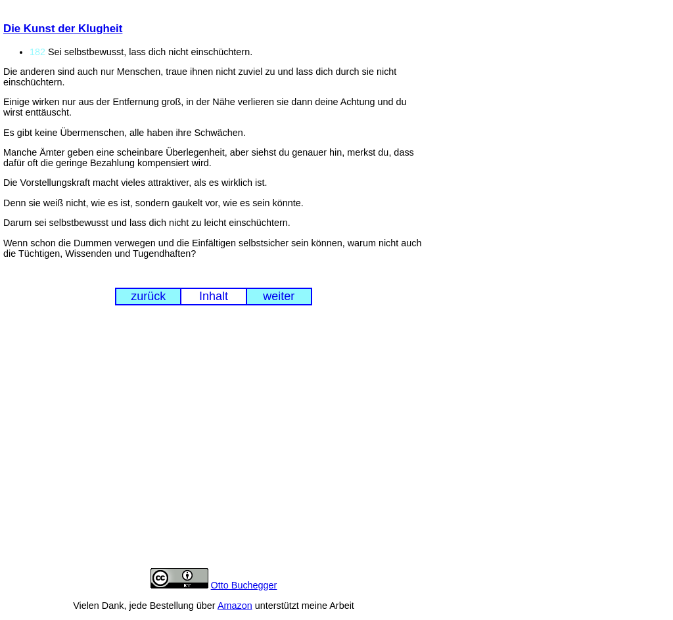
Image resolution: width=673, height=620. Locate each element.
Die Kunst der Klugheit (62, 28)
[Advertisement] (213, 447)
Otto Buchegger (244, 585)
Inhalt (213, 296)
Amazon (235, 605)
